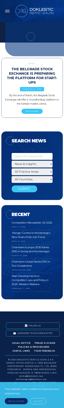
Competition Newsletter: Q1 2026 (32, 222)
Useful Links (21, 350)
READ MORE (32, 111)
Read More (16, 401)
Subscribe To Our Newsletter (33, 333)
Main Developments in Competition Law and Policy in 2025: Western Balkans (30, 280)
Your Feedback (44, 350)
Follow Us (33, 325)
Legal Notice (21, 343)
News (32, 63)
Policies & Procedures (33, 346)
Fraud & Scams (45, 343)
